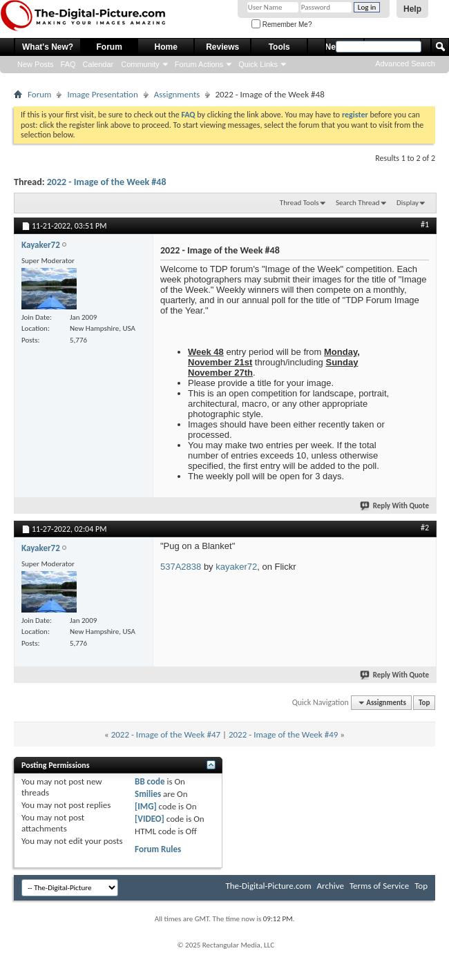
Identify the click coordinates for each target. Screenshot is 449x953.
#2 (425, 527)
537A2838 (180, 566)
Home (166, 47)
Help (412, 9)
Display (408, 202)
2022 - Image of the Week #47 (165, 734)
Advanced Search (405, 63)
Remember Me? (281, 24)
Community (140, 64)
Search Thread (358, 202)
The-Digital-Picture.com (268, 885)
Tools (279, 47)
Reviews (222, 47)
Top (424, 702)
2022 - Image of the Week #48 (106, 182)
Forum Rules (158, 849)
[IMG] (146, 806)
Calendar (98, 64)
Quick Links (258, 64)
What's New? (47, 47)
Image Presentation (102, 94)
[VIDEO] (149, 819)
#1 (425, 224)
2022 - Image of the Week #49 (283, 734)
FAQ (68, 64)
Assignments (177, 94)
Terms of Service (379, 885)
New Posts (35, 64)
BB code (149, 781)
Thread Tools (299, 202)
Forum (109, 47)
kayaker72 (236, 566)
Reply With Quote (395, 505)
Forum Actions (199, 64)
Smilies (148, 794)
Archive (330, 885)
